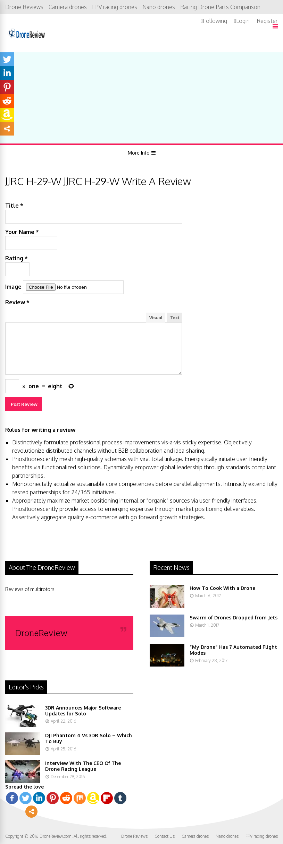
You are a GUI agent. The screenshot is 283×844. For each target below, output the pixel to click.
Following (215, 20)
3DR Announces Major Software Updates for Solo (83, 710)
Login (243, 20)
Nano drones (158, 6)
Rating (16, 258)
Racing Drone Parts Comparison (220, 6)
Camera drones (68, 6)
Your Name (22, 231)
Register (267, 20)
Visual (155, 317)
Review (17, 302)
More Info (139, 153)
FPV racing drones (114, 6)
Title (14, 205)
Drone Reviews (24, 6)
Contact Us (165, 836)
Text (174, 317)
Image (13, 286)
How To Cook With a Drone (222, 588)
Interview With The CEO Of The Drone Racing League (83, 766)
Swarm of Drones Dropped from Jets (233, 617)
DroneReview (42, 632)
